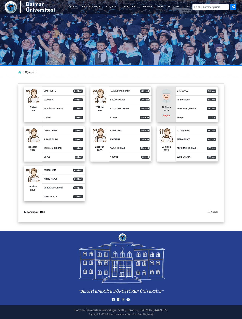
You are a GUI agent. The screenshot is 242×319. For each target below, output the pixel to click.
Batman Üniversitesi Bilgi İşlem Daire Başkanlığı (129, 314)
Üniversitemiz (129, 6)
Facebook (31, 212)
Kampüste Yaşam (91, 6)
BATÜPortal (174, 6)
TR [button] (187, 6)
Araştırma (111, 6)
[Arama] (210, 7)
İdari (160, 6)
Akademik (147, 6)
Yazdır (213, 212)
